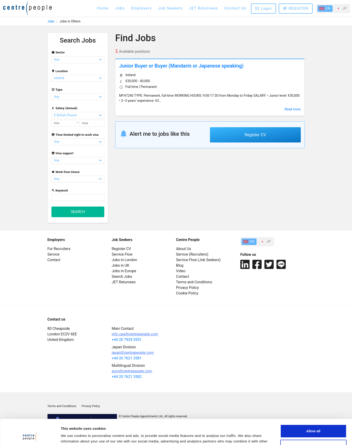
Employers (141, 8)
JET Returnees (203, 8)
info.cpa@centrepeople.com (135, 334)
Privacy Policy (187, 287)
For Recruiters (59, 249)
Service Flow (122, 254)
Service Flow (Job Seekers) (198, 260)
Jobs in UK (120, 265)
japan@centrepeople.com (133, 352)
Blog (180, 265)
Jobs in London (124, 260)
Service (54, 254)
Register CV (255, 135)
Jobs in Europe (124, 271)
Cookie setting (313, 422)
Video (181, 271)
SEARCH (78, 212)
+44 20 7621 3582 (127, 376)
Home (102, 8)
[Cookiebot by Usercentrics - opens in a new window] (30, 436)
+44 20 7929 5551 (127, 339)
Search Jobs (78, 40)
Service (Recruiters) (192, 254)
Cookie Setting (73, 436)
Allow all (313, 407)
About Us (183, 249)
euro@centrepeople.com (132, 371)
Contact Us (235, 8)
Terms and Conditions (194, 282)
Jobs (120, 8)
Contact (54, 260)
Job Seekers (170, 8)
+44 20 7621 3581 (127, 358)
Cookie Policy (187, 293)
